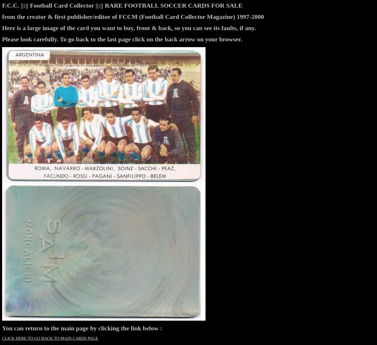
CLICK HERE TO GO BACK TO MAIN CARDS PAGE (50, 338)
